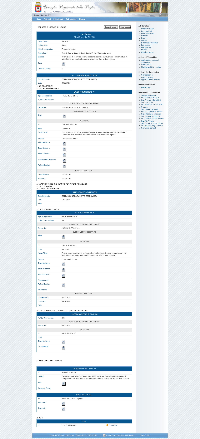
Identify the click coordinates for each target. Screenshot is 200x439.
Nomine (144, 38)
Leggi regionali (146, 31)
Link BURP (111, 425)
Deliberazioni (146, 87)
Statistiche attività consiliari (151, 67)
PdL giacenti (58, 19)
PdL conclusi (71, 19)
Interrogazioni (146, 45)
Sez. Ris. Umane (147, 121)
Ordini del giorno (147, 52)
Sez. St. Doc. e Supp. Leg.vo (152, 123)
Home (39, 19)
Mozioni (144, 50)
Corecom (144, 107)
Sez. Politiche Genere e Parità (152, 119)
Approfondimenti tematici (150, 79)
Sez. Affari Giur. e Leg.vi (150, 98)
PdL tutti (47, 19)
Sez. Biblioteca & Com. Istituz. (152, 105)
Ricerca (82, 19)
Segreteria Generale (148, 95)
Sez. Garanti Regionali (149, 109)
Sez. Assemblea (147, 102)
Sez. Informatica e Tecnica (151, 114)
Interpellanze (146, 47)
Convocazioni (146, 65)
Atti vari (144, 40)
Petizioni (144, 36)
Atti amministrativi (147, 33)
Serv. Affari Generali (148, 128)
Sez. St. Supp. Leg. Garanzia (152, 126)
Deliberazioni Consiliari (149, 43)
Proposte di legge (147, 29)
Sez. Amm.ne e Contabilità (151, 100)
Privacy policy (145, 435)
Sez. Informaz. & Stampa (150, 116)
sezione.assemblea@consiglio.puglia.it (119, 435)
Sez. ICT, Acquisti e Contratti (151, 112)
